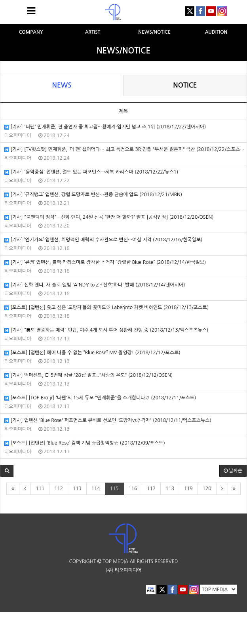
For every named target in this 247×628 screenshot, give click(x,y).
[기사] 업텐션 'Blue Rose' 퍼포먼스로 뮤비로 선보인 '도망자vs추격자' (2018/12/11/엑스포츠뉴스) (107, 420)
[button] (6, 471)
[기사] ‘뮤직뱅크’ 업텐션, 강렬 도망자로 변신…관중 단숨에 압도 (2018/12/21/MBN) (93, 194)
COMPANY (31, 32)
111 (40, 488)
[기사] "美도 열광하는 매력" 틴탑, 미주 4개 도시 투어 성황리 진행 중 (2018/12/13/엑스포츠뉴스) (106, 330)
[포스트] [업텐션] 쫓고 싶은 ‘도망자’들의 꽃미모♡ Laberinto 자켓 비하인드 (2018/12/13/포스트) (106, 307)
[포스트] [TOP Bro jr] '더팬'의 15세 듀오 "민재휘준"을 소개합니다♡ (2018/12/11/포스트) (100, 398)
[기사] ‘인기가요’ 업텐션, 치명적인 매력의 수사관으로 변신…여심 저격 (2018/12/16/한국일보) (103, 239)
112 (58, 488)
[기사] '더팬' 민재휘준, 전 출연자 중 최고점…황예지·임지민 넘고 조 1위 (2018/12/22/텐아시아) (105, 127)
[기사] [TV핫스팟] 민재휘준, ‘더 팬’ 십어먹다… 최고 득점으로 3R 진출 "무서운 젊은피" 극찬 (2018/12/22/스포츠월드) (125, 149)
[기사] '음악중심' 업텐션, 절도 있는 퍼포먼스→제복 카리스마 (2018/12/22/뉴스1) (91, 172)
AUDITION (216, 32)
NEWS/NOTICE (154, 32)
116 (133, 488)
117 (151, 488)
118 (169, 488)
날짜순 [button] (233, 470)
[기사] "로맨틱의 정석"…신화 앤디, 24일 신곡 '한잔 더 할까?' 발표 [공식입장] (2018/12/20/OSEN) (109, 217)
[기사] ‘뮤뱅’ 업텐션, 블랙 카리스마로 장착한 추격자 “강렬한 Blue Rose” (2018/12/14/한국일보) (105, 262)
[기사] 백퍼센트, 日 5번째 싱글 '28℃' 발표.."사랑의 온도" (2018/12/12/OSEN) (88, 375)
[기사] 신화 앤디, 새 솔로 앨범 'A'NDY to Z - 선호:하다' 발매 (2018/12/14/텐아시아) (94, 285)
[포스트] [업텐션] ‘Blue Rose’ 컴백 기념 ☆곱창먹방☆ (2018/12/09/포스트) (84, 443)
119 (188, 488)
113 (77, 488)
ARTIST (93, 32)
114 (95, 488)
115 (114, 488)
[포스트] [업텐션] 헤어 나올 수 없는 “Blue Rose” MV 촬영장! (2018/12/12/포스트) (92, 352)
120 (207, 488)
